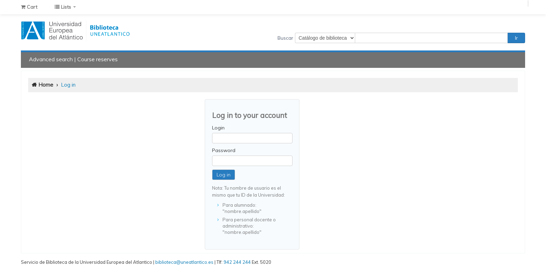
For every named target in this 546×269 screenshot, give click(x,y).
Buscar (285, 38)
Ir (516, 38)
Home (45, 84)
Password (223, 150)
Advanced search (51, 59)
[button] (29, 7)
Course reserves (97, 59)
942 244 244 (237, 262)
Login (218, 128)
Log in (68, 84)
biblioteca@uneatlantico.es (184, 262)
